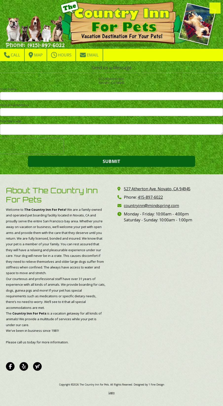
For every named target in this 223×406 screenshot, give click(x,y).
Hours (61, 55)
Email (89, 55)
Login (112, 392)
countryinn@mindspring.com (151, 205)
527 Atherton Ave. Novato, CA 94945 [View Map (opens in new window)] (157, 189)
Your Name (8, 89)
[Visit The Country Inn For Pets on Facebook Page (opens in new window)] (10, 366)
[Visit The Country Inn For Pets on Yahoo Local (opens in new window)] (37, 366)
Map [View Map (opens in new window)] (36, 55)
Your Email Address (14, 105)
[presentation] (31, 146)
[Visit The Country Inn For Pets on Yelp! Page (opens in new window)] (23, 366)
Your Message (10, 121)
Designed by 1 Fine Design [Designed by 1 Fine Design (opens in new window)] (149, 384)
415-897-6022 (150, 197)
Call (12, 55)
